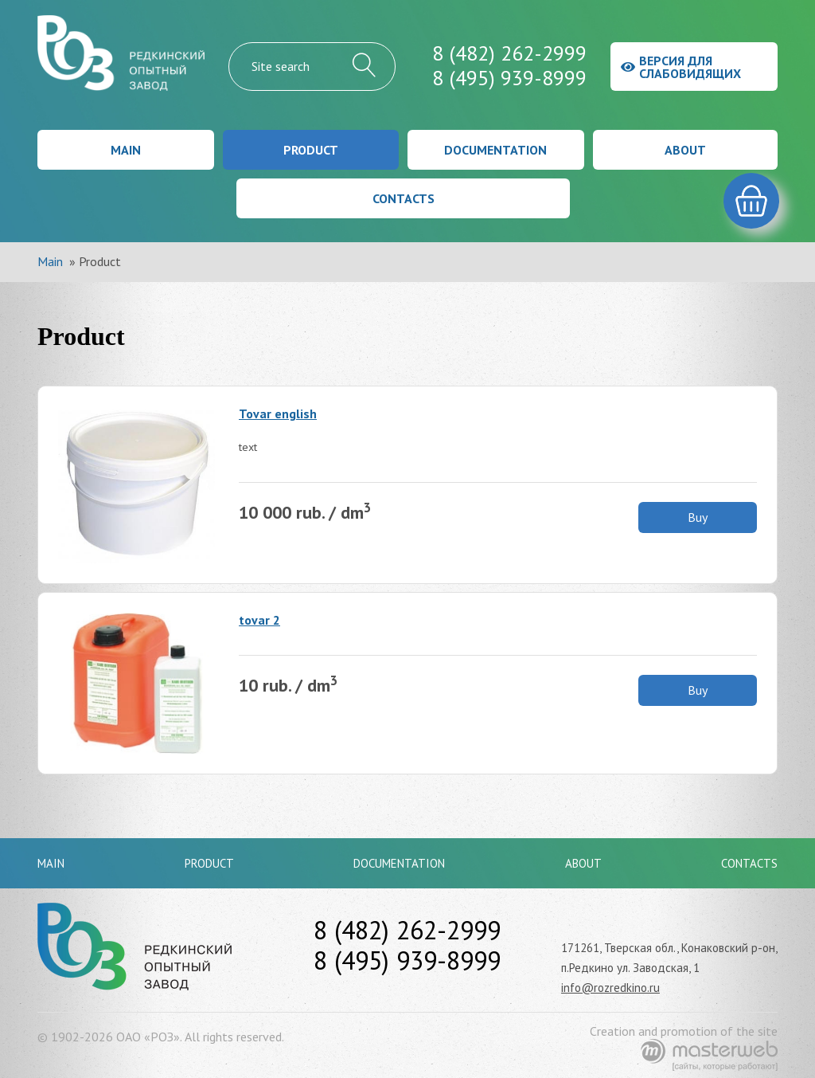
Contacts (403, 198)
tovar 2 (259, 620)
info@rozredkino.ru (610, 987)
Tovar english (278, 413)
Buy (698, 517)
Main (126, 150)
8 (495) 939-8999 (509, 78)
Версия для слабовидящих (681, 67)
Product (310, 150)
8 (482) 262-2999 (509, 53)
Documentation (495, 150)
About (685, 150)
